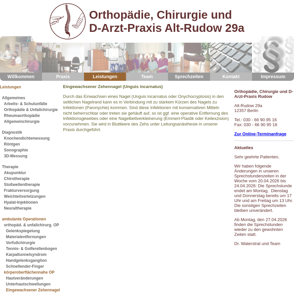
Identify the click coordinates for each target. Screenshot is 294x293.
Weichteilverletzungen (24, 196)
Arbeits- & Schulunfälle (25, 103)
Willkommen (21, 57)
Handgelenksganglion (26, 260)
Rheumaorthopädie (22, 115)
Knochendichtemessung (27, 138)
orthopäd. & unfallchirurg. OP (31, 225)
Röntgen (12, 144)
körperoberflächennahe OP (29, 272)
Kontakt (231, 57)
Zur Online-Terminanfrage (260, 133)
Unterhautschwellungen (28, 284)
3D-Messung (15, 156)
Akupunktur (15, 172)
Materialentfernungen (26, 237)
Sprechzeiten (189, 57)
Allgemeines (13, 98)
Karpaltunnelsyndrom (26, 254)
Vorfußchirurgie (20, 242)
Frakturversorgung (21, 190)
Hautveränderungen (24, 278)
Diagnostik (12, 132)
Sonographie (16, 150)
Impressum (273, 57)
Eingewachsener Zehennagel (33, 290)
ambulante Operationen (24, 219)
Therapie (10, 167)
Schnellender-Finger (25, 266)
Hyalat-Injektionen (21, 202)
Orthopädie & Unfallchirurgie (31, 109)
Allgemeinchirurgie (22, 121)
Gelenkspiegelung (23, 231)
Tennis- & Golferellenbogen (31, 248)
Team (147, 57)
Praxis (63, 57)
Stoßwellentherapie (22, 184)
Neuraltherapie (18, 208)
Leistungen (105, 57)
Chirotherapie (17, 178)
